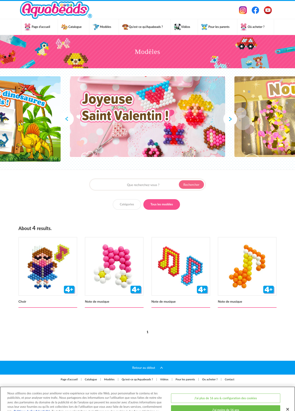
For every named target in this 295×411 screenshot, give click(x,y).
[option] (147, 116)
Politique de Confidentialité (32, 394)
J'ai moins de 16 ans (225, 393)
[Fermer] (288, 392)
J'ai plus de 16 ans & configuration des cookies (226, 381)
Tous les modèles (161, 204)
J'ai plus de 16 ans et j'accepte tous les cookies (225, 405)
